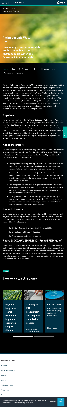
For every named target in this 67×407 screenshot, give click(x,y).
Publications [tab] (8, 73)
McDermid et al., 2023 (29, 101)
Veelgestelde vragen (7, 385)
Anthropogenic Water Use (11, 11)
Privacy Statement (6, 395)
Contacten (4, 375)
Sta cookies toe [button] (61, 402)
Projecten (13, 8)
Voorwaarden (5, 390)
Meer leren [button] (29, 402)
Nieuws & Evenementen (8, 370)
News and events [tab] (48, 69)
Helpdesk (3, 380)
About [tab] (6, 69)
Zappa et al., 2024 (32, 232)
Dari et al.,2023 (45, 228)
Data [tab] (13, 69)
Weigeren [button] (53, 401)
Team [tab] (36, 69)
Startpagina (5, 8)
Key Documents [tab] (25, 69)
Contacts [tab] (19, 73)
